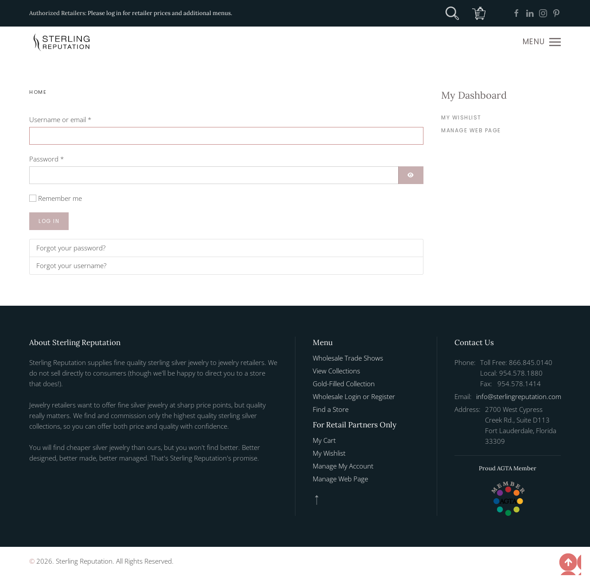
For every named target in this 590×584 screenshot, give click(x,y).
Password (46, 158)
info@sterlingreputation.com (518, 396)
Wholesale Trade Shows (348, 357)
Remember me (60, 198)
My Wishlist (461, 117)
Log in (49, 221)
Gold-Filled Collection (344, 383)
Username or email (60, 119)
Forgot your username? (71, 265)
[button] (542, 42)
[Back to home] (62, 42)
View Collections (336, 370)
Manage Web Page (471, 130)
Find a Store (331, 409)
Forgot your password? (70, 247)
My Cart (324, 440)
